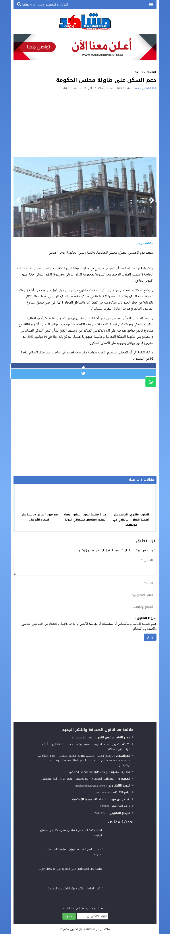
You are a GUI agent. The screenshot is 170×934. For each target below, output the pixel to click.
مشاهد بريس (104, 929)
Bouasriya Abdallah (144, 88)
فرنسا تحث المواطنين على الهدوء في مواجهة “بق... (70, 869)
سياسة (139, 72)
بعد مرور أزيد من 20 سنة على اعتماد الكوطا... (39, 517)
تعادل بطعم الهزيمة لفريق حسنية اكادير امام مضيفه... (74, 852)
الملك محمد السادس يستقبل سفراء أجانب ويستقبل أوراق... (71, 832)
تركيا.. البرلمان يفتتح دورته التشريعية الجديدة (75, 888)
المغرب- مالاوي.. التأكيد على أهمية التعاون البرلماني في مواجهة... (131, 519)
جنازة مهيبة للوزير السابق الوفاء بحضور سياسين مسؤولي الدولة (85, 517)
